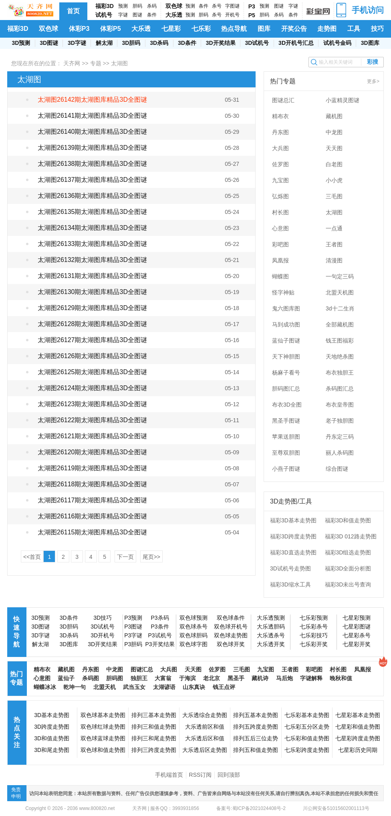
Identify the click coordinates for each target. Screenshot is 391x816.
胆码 (137, 6)
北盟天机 (104, 687)
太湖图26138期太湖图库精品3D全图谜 (92, 163)
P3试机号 (159, 635)
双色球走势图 (231, 635)
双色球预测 (193, 618)
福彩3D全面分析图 (348, 568)
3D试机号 (257, 43)
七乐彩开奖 (314, 644)
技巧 (377, 28)
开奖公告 (294, 28)
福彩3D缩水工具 (290, 584)
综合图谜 (337, 468)
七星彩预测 (357, 618)
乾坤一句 (74, 687)
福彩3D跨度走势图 (293, 536)
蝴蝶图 (280, 276)
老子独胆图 (340, 420)
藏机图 (334, 116)
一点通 (334, 228)
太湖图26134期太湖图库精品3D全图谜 (92, 227)
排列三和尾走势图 (153, 738)
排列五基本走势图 (255, 715)
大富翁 (163, 678)
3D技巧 (102, 618)
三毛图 (334, 196)
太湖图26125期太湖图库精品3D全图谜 (92, 372)
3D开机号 (103, 635)
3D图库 (370, 43)
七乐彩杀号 (314, 626)
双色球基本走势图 (103, 715)
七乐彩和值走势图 (306, 738)
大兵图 (280, 148)
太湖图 (334, 212)
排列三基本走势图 (153, 715)
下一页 (125, 557)
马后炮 (284, 678)
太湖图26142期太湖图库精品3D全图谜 (92, 99)
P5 (251, 15)
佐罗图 (280, 164)
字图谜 (232, 6)
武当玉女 (134, 687)
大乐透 (173, 15)
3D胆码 (131, 43)
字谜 (123, 15)
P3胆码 (133, 644)
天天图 (334, 148)
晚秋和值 (341, 678)
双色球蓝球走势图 (103, 738)
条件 (152, 15)
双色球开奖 (231, 644)
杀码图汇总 (340, 388)
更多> (373, 81)
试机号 (103, 15)
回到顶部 (229, 775)
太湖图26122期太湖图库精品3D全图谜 (92, 420)
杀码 (152, 6)
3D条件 (187, 43)
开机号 (232, 15)
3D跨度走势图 (51, 726)
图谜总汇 (283, 100)
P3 (251, 6)
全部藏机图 (340, 324)
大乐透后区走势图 (204, 750)
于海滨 (187, 678)
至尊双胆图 (286, 452)
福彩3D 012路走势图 (351, 536)
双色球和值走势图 (103, 750)
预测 (123, 6)
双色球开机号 (231, 626)
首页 (73, 11)
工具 (353, 28)
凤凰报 (280, 260)
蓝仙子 (66, 678)
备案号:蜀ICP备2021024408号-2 (251, 808)
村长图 (280, 212)
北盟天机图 (340, 292)
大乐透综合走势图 (204, 715)
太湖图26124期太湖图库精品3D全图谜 (92, 388)
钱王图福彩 (340, 340)
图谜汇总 (142, 669)
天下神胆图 (286, 356)
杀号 (217, 6)
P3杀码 (160, 618)
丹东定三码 (340, 436)
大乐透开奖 (271, 644)
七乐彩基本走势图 (306, 715)
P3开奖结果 (159, 644)
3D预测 (21, 43)
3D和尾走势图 (51, 750)
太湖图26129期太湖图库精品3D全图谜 (92, 307)
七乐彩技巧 (314, 635)
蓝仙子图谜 (286, 340)
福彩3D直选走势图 (293, 552)
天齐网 (71, 63)
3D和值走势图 (51, 738)
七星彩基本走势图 (357, 715)
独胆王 (139, 678)
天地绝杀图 (340, 356)
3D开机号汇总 (296, 43)
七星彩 (171, 28)
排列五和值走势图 (255, 750)
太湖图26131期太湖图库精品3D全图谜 (92, 275)
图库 (264, 28)
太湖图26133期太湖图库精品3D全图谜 (92, 243)
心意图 (280, 228)
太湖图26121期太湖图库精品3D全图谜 (92, 436)
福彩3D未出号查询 (348, 584)
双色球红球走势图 (103, 726)
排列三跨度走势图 (153, 750)
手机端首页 (169, 775)
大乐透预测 (271, 618)
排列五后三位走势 (255, 738)
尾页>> (151, 557)
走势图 (327, 28)
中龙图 (334, 132)
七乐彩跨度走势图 (306, 750)
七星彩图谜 (357, 626)
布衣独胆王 (340, 372)
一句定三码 (340, 276)
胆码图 (114, 678)
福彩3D (104, 6)
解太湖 (104, 43)
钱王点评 (224, 687)
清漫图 (334, 260)
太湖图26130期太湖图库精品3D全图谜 (92, 291)
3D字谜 (77, 43)
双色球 (173, 6)
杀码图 (90, 678)
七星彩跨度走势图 (357, 738)
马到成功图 (286, 324)
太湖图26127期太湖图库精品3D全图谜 (92, 339)
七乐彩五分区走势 (306, 726)
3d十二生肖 (340, 308)
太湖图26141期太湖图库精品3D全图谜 (92, 115)
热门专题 (16, 678)
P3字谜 (133, 635)
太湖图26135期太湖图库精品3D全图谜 (92, 211)
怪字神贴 (283, 292)
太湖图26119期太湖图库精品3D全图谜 (92, 468)
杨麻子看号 (286, 372)
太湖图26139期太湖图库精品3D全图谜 (92, 147)
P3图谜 (133, 626)
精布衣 (280, 116)
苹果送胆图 (286, 436)
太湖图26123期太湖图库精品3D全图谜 (92, 404)
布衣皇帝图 (340, 404)
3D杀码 (159, 43)
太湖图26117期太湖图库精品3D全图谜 (92, 500)
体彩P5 (110, 28)
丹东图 (280, 132)
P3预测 (133, 618)
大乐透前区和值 (204, 726)
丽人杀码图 (340, 452)
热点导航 (234, 28)
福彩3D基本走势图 (293, 520)
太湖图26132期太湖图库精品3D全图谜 (92, 259)
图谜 (137, 15)
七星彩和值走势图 (357, 726)
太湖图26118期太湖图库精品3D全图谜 (92, 484)
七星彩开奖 (357, 644)
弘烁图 (280, 196)
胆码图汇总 (286, 388)
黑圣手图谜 (286, 420)
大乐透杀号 (271, 635)
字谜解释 (311, 678)
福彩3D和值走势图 (348, 520)
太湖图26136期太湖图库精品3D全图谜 (92, 195)
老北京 (211, 678)
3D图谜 (49, 43)
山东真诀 (194, 687)
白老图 (334, 164)
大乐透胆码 (271, 626)
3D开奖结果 (221, 43)
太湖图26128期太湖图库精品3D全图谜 (92, 323)
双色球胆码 (193, 635)
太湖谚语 (164, 687)
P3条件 (160, 626)
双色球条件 (231, 618)
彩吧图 (280, 244)
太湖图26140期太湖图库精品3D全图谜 (92, 131)
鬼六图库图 (286, 308)
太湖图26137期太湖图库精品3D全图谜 (92, 179)
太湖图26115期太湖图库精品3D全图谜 (92, 532)
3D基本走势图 (51, 715)
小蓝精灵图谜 (342, 100)
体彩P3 (79, 28)
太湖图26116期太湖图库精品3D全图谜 (92, 516)
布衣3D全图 (287, 404)
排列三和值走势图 (153, 726)
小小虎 (334, 180)
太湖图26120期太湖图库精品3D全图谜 (92, 452)
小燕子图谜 (286, 468)
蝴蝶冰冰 (45, 687)
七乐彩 (201, 28)
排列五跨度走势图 (255, 726)
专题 (95, 63)
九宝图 (280, 180)
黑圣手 (236, 678)
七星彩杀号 (357, 635)
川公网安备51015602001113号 (335, 808)
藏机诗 (260, 678)
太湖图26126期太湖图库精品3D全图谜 (92, 356)
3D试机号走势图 (290, 568)
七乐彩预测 (314, 618)
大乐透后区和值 (204, 738)
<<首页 (32, 557)
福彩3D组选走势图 (348, 552)
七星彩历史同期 (357, 750)
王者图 (334, 244)
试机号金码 (337, 43)
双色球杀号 (193, 626)
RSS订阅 (200, 775)
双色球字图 (193, 644)
